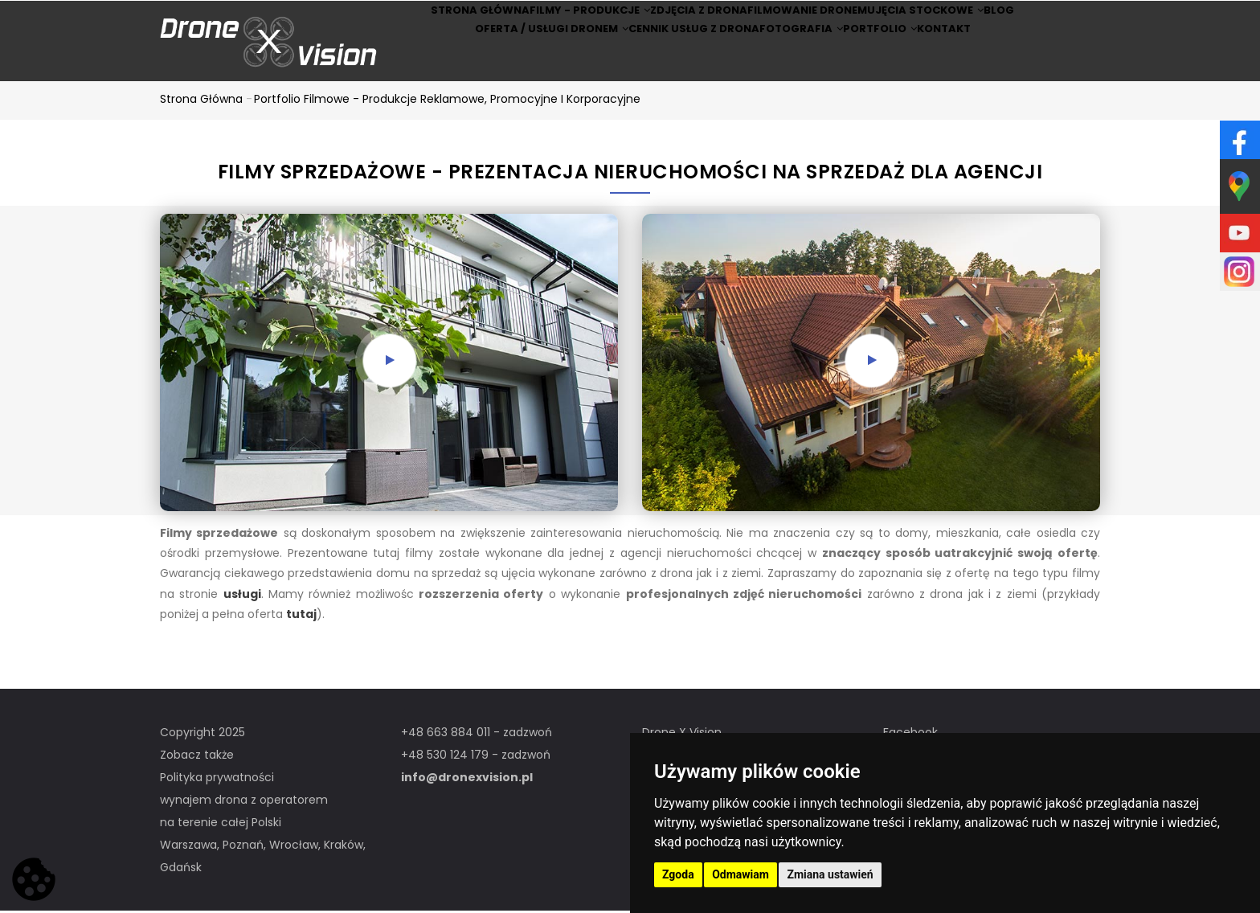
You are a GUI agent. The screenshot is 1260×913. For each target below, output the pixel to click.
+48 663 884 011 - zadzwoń (476, 735)
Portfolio (889, 63)
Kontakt (972, 63)
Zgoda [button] (678, 874)
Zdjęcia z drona (685, 21)
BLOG (1036, 21)
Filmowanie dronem (808, 21)
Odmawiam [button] (740, 874)
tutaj (301, 616)
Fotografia (792, 63)
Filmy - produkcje (561, 21)
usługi (242, 596)
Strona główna (437, 21)
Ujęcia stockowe (940, 21)
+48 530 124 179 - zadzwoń (475, 757)
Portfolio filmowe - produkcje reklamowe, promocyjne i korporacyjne (447, 101)
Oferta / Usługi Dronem (516, 63)
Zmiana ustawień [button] (830, 874)
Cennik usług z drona (669, 63)
